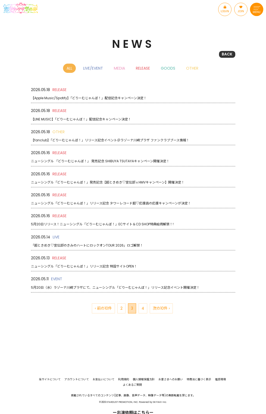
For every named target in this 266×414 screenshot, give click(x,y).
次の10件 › (161, 308)
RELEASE (143, 68)
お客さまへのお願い (170, 379)
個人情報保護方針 (144, 379)
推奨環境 (220, 379)
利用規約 (123, 379)
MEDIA (119, 68)
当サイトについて (50, 379)
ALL (69, 68)
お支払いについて (103, 379)
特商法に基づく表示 (199, 379)
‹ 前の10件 (103, 308)
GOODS (168, 68)
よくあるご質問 (132, 385)
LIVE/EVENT (93, 68)
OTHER (192, 68)
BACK (227, 54)
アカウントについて (76, 379)
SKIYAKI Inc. (160, 402)
